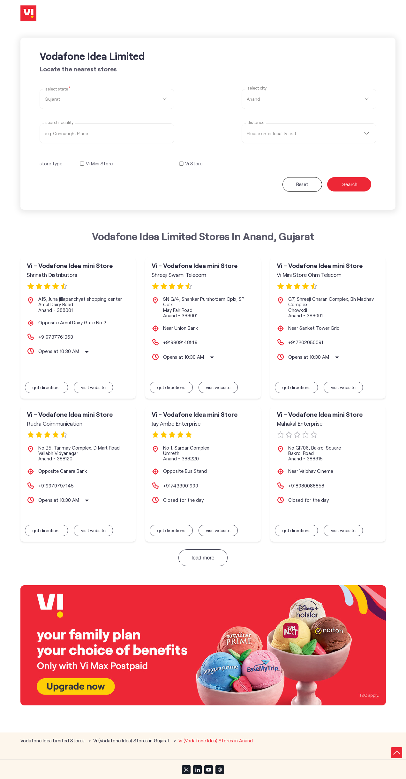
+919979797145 (56, 485)
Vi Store (193, 163)
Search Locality (59, 122)
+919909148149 (180, 342)
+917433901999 (180, 485)
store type (51, 163)
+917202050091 (305, 342)
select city (257, 88)
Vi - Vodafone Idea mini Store (70, 265)
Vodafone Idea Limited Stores (53, 740)
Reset (302, 184)
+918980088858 (306, 485)
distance (255, 122)
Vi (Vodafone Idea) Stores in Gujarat (131, 740)
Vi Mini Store (99, 163)
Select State (58, 88)
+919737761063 (55, 337)
